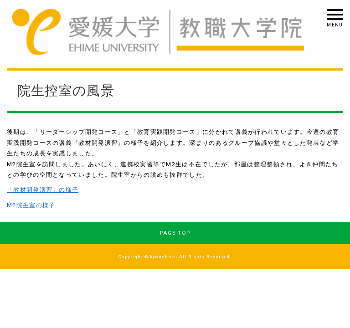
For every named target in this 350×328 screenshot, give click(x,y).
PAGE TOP (175, 233)
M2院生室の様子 (31, 205)
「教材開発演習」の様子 (42, 189)
